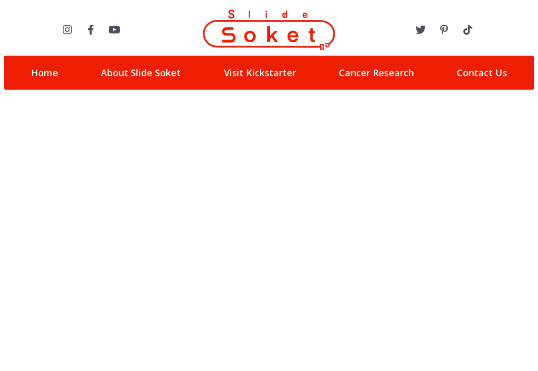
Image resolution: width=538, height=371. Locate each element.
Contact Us (482, 72)
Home (44, 72)
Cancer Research (376, 72)
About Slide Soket (141, 72)
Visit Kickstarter (260, 72)
